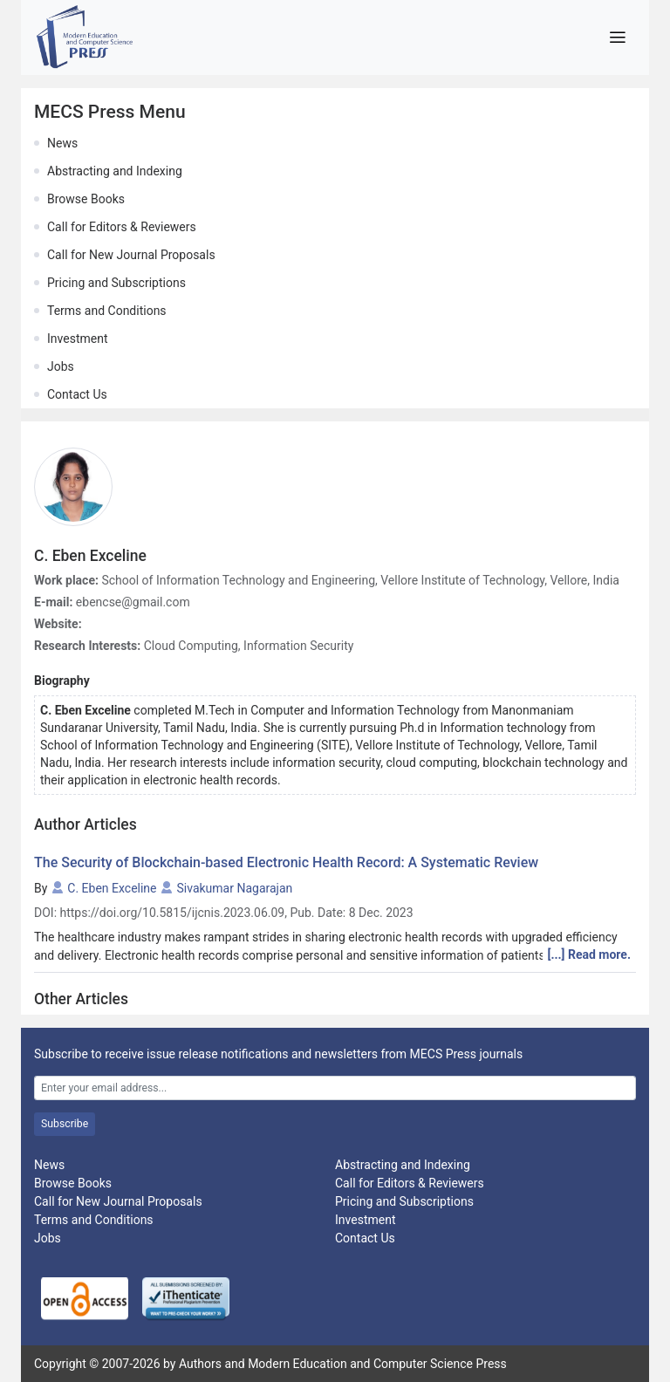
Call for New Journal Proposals (131, 255)
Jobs (60, 366)
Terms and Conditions (107, 311)
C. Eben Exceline (111, 888)
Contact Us (77, 394)
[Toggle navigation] (617, 37)
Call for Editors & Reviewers (121, 227)
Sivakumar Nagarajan (235, 888)
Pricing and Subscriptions (116, 283)
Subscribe (64, 1124)
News (62, 143)
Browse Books (86, 199)
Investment (77, 339)
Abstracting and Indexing (114, 171)
